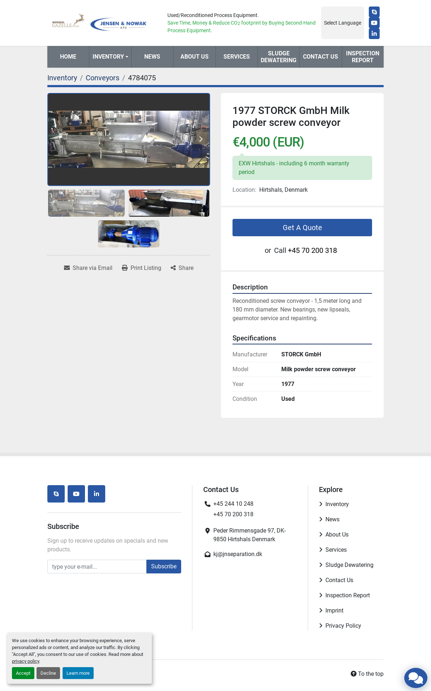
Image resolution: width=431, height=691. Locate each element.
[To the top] (367, 674)
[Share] (182, 268)
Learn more (78, 673)
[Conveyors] (102, 77)
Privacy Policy (343, 625)
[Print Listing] (141, 268)
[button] (110, 57)
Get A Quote (302, 227)
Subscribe (163, 566)
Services (236, 56)
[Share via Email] (88, 268)
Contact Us (320, 56)
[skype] (374, 12)
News (152, 56)
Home (68, 56)
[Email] (96, 566)
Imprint (334, 610)
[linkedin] (374, 33)
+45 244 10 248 (233, 503)
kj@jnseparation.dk (237, 554)
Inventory (108, 56)
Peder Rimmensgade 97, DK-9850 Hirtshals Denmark (249, 535)
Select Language (342, 23)
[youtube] (374, 22)
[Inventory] (62, 77)
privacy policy (25, 661)
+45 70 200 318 (312, 250)
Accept (23, 673)
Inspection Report (362, 57)
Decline (48, 673)
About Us (194, 56)
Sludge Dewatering (278, 57)
